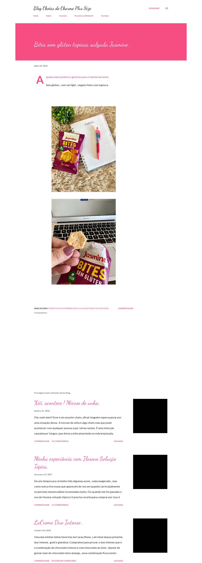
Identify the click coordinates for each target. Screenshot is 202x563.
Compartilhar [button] (125, 308)
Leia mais (118, 441)
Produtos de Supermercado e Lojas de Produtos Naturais (78, 308)
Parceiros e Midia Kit (84, 16)
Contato (63, 16)
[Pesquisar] (154, 8)
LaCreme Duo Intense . (58, 522)
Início (36, 16)
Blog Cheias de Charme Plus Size (62, 8)
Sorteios (105, 16)
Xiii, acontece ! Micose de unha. (67, 402)
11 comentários (60, 505)
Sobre (48, 16)
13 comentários (60, 441)
